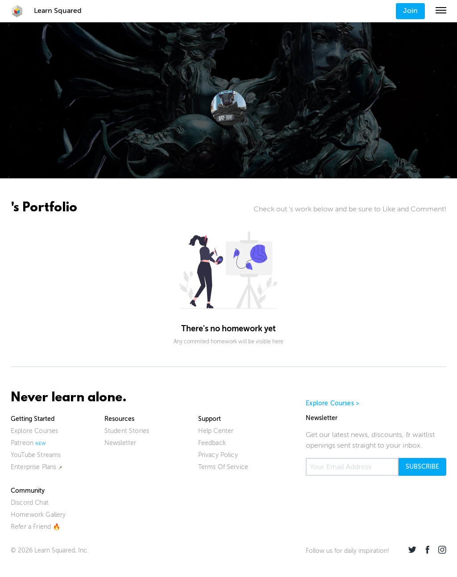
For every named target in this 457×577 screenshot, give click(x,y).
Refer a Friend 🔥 (36, 526)
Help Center (216, 431)
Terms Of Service (223, 467)
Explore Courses (34, 431)
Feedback (212, 443)
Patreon (22, 443)
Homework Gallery (38, 514)
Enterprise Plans (34, 467)
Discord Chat (30, 502)
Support (209, 419)
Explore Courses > (332, 403)
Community (28, 490)
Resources (119, 419)
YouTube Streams (36, 455)
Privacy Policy (218, 455)
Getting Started (32, 419)
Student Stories (126, 431)
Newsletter (120, 443)
